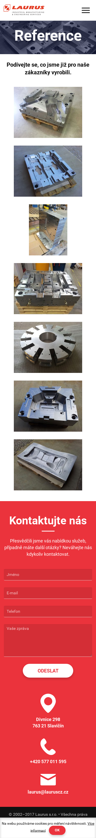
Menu (86, 10)
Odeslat (48, 671)
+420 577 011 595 (48, 761)
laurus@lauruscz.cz (48, 792)
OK (57, 830)
